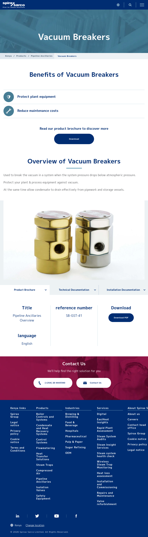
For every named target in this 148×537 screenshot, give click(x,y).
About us (134, 414)
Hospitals (71, 430)
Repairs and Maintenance (105, 494)
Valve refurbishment (107, 502)
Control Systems (41, 441)
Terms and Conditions (17, 449)
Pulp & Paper (74, 441)
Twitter (37, 516)
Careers (133, 419)
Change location (35, 525)
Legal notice (14, 424)
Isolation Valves (42, 489)
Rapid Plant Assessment (105, 429)
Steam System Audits (106, 438)
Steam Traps (44, 464)
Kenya (8, 55)
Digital (102, 414)
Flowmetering (45, 448)
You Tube (56, 516)
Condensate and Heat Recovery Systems (44, 430)
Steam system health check (106, 455)
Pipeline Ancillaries (42, 55)
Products (21, 55)
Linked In (17, 516)
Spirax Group (14, 415)
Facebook (76, 516)
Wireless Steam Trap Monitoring (104, 464)
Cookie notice (15, 440)
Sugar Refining (75, 447)
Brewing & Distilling (72, 415)
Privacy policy (15, 432)
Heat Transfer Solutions (42, 456)
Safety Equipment (43, 497)
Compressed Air (44, 472)
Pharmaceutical (76, 436)
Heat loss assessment (105, 474)
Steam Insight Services (106, 446)
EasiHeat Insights (103, 421)
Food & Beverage (71, 424)
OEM (68, 453)
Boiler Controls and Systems (45, 417)
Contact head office (137, 426)
